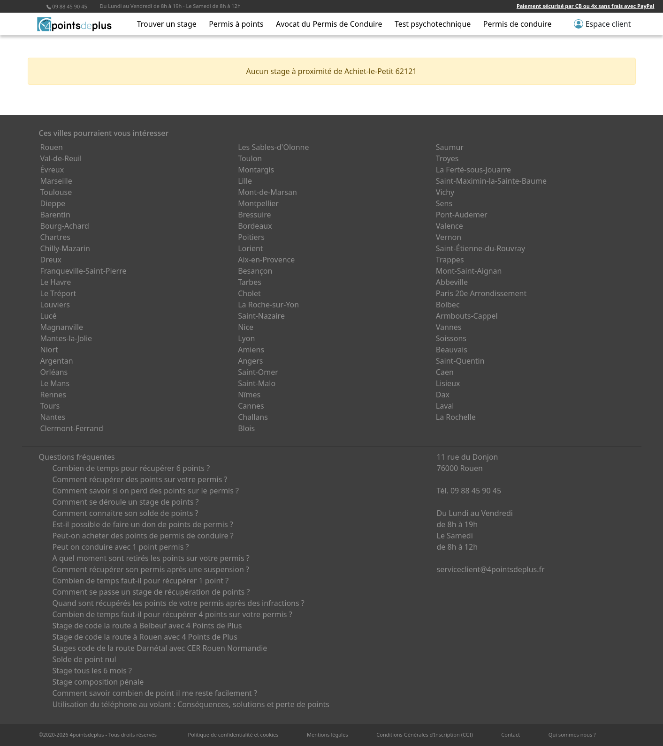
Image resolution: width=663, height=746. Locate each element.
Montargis (256, 169)
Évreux (52, 169)
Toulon (250, 158)
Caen (445, 372)
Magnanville (62, 327)
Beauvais (451, 349)
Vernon (448, 237)
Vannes (449, 327)
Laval (445, 406)
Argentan (56, 361)
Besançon (255, 271)
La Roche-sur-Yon (268, 304)
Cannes (251, 406)
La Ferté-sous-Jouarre (473, 169)
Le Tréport (58, 293)
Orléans (54, 372)
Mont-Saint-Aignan (469, 271)
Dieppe (53, 203)
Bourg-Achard (64, 226)
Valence (449, 226)
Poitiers (251, 237)
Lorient (250, 248)
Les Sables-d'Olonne (273, 147)
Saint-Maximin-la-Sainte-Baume (491, 181)
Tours (50, 406)
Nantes (53, 417)
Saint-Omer (258, 372)
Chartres (55, 237)
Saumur (450, 147)
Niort (49, 349)
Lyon (246, 338)
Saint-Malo (256, 383)
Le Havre (55, 282)
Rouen (51, 147)
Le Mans (55, 383)
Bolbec (448, 304)
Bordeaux (255, 226)
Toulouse (56, 192)
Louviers (55, 304)
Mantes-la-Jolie (66, 338)
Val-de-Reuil (61, 158)
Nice (245, 327)
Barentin (55, 214)
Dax (443, 394)
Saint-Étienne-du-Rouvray (480, 248)
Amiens (251, 349)
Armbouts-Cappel (467, 316)
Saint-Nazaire (261, 316)
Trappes (450, 259)
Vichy (445, 192)
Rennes (53, 394)
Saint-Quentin (460, 361)
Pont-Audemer (462, 214)
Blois (246, 428)
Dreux (50, 259)
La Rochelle (456, 417)
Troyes (447, 158)
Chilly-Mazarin (65, 248)
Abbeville (452, 282)
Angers (250, 361)
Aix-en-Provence (266, 259)
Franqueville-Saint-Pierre (83, 271)
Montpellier (258, 203)
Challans (253, 417)
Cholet (249, 293)
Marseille (56, 181)
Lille (245, 181)
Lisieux (448, 383)
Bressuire (254, 214)
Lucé (48, 316)
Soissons (451, 338)
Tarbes (249, 282)
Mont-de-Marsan (267, 192)
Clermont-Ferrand (71, 428)
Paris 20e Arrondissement (481, 293)
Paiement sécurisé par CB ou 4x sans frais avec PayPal (586, 5)
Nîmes (249, 394)
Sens (444, 203)
